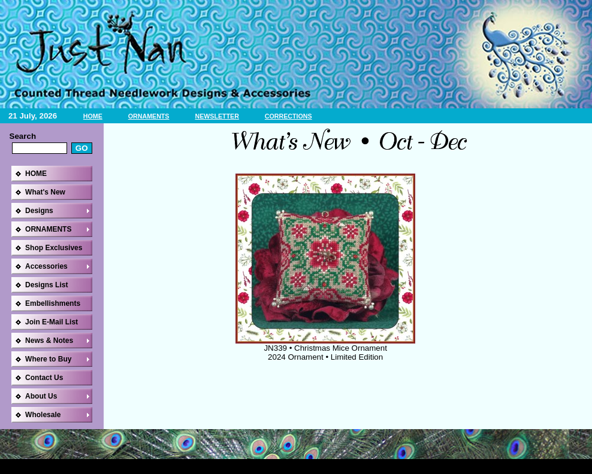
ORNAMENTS (149, 116)
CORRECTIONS (288, 116)
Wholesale (43, 415)
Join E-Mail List (51, 322)
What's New (45, 192)
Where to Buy (48, 359)
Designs (39, 210)
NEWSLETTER (216, 116)
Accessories (46, 266)
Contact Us (44, 377)
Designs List (46, 285)
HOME (92, 116)
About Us (41, 396)
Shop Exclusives (53, 248)
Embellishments (52, 303)
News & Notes (49, 340)
